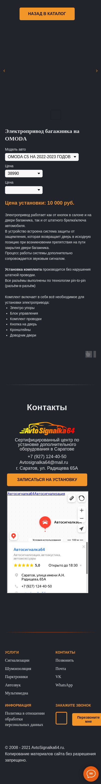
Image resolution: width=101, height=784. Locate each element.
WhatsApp (64, 685)
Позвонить (65, 660)
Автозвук (13, 685)
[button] (47, 479)
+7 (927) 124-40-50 (47, 456)
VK (58, 677)
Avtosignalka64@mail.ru (44, 462)
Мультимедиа (16, 693)
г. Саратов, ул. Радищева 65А (47, 468)
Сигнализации (17, 660)
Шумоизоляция (18, 668)
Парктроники (16, 677)
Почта (61, 668)
